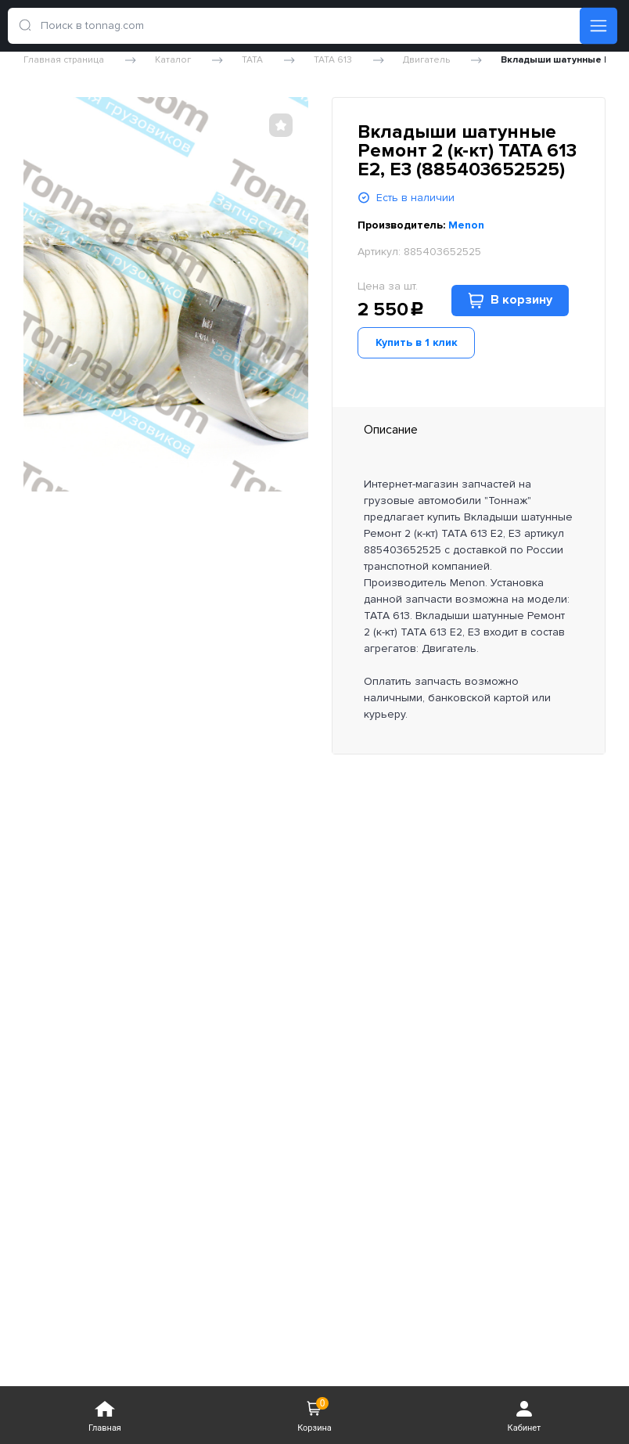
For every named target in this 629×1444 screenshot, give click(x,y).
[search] (29, 26)
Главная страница (63, 60)
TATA (252, 60)
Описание (391, 430)
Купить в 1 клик (417, 342)
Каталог (173, 60)
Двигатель (426, 60)
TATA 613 (333, 60)
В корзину (510, 300)
